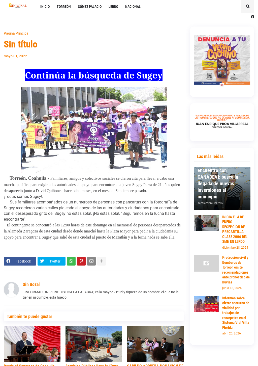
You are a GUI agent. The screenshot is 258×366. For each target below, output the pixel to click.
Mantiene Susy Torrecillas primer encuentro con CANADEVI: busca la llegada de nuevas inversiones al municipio (218, 177)
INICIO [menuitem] (45, 7)
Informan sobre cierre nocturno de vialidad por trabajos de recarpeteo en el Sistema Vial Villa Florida (235, 313)
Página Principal (16, 33)
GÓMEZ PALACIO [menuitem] (90, 7)
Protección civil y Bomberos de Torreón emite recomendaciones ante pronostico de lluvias (236, 269)
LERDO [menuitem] (113, 7)
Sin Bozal (31, 284)
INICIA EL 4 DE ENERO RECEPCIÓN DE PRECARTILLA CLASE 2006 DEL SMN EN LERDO (234, 229)
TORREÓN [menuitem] (64, 7)
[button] (247, 6)
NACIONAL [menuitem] (133, 7)
